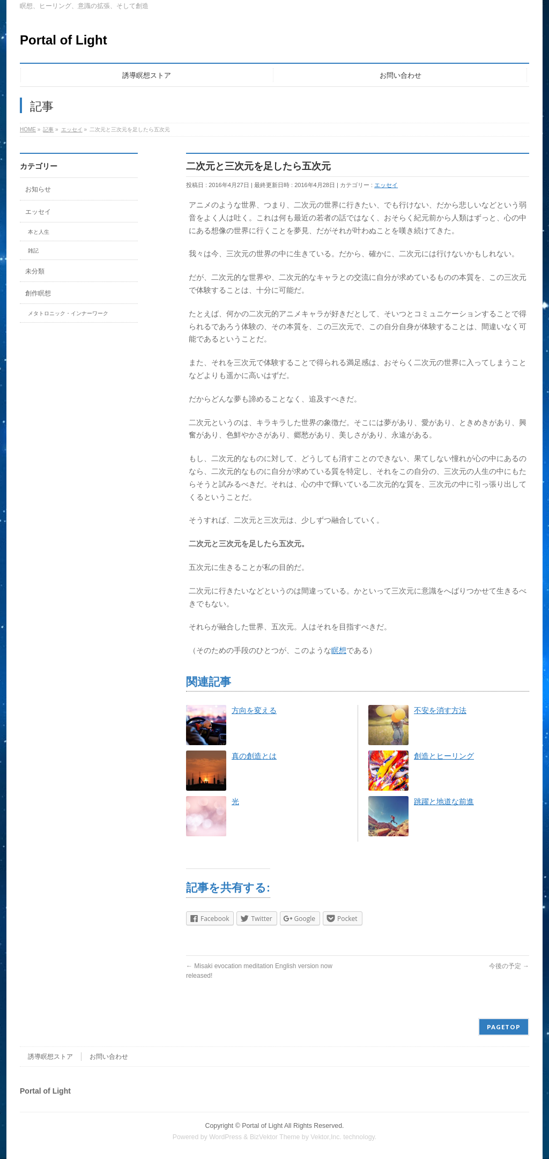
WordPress (225, 1137)
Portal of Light (63, 40)
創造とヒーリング (444, 756)
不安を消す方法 (440, 710)
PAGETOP (504, 1026)
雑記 (33, 251)
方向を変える (254, 710)
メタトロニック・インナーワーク (68, 313)
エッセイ (386, 185)
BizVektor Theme (275, 1137)
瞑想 (338, 650)
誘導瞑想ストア (50, 1056)
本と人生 (38, 232)
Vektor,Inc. (326, 1137)
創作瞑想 (38, 293)
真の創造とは (254, 756)
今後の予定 (509, 966)
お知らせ (38, 189)
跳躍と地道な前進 (444, 801)
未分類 (34, 271)
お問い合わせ (109, 1056)
